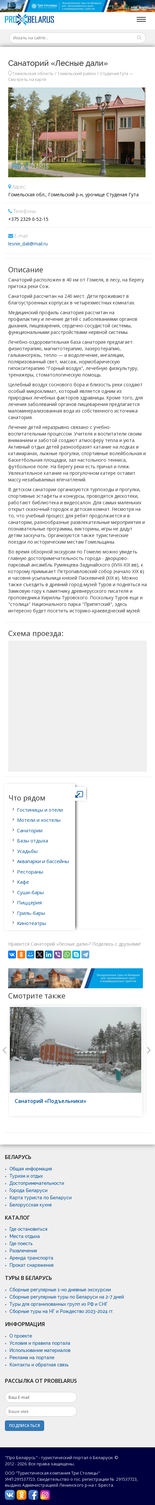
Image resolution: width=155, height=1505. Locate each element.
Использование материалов (39, 1350)
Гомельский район (77, 73)
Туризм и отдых (26, 1176)
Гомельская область (33, 73)
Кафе (23, 881)
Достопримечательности (36, 1183)
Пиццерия (29, 902)
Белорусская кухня (30, 1204)
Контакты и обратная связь (39, 1364)
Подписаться (24, 1425)
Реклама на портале (31, 1357)
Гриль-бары (31, 913)
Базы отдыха (32, 840)
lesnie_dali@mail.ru (28, 244)
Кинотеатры (31, 923)
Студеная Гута (114, 73)
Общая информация (30, 1168)
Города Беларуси (28, 1190)
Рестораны (30, 871)
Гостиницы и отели (40, 809)
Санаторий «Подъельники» (50, 1101)
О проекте (20, 1336)
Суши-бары (30, 892)
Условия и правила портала (39, 1343)
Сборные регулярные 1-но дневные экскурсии (60, 1289)
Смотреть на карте (27, 79)
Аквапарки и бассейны (43, 861)
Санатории (30, 830)
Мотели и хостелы (38, 820)
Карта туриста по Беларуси (40, 1197)
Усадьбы (27, 851)
